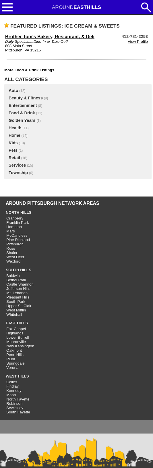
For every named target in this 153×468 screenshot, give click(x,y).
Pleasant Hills (18, 297)
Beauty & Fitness (26, 98)
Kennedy (14, 390)
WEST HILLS (17, 376)
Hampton (14, 227)
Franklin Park (17, 222)
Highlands (14, 333)
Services (17, 165)
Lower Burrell (17, 337)
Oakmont (14, 350)
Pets (13, 150)
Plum (10, 359)
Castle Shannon (20, 284)
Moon (11, 395)
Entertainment (23, 105)
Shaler (12, 253)
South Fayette (18, 412)
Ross (10, 248)
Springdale (15, 363)
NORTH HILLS (19, 212)
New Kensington (20, 346)
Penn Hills (15, 355)
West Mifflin (16, 310)
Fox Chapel (16, 329)
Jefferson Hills (18, 288)
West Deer (15, 257)
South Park (15, 301)
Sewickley (14, 408)
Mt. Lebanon (17, 293)
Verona (12, 367)
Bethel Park (16, 280)
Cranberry (14, 218)
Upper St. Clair (18, 306)
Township (18, 172)
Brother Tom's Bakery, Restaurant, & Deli (49, 36)
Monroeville (16, 342)
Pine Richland (18, 240)
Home (14, 135)
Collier (11, 382)
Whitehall (14, 314)
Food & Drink (22, 113)
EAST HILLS (17, 323)
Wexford (13, 261)
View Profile (138, 41)
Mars (10, 231)
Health (15, 128)
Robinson (14, 403)
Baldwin (13, 276)
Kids (13, 142)
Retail (14, 157)
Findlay (12, 386)
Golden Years (22, 120)
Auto (13, 90)
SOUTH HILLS (18, 270)
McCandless (16, 235)
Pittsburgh (15, 244)
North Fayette (18, 399)
